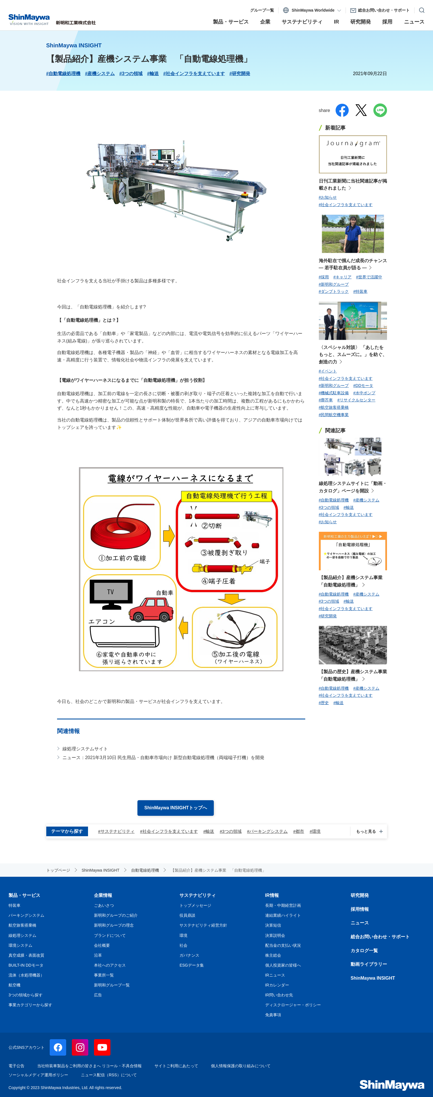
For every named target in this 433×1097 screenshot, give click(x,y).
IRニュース (275, 975)
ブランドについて (110, 935)
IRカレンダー (277, 985)
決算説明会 (275, 935)
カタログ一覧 (364, 950)
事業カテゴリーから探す (30, 1005)
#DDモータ (363, 385)
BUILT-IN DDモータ (26, 965)
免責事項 (273, 1015)
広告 (98, 995)
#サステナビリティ (116, 831)
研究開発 (360, 895)
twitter (361, 110)
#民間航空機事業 (334, 414)
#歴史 (324, 702)
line (380, 110)
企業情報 (103, 895)
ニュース (360, 922)
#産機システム (100, 73)
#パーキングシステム (267, 831)
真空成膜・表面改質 (26, 955)
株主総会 (273, 955)
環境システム (20, 945)
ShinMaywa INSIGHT (373, 978)
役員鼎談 (187, 915)
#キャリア (342, 277)
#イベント (328, 371)
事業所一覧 (104, 975)
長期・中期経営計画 (283, 905)
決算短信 (273, 925)
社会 (183, 945)
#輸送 (153, 73)
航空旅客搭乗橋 (22, 925)
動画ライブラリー (369, 964)
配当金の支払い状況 (283, 945)
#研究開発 (239, 73)
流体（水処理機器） (26, 975)
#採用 (324, 277)
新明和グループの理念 (114, 925)
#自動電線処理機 (63, 73)
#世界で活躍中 (369, 277)
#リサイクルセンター (356, 400)
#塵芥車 (326, 400)
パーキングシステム (26, 915)
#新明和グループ (334, 284)
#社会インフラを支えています (194, 73)
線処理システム (22, 935)
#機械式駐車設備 (334, 393)
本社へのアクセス (110, 965)
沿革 (98, 955)
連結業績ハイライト (283, 915)
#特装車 (360, 291)
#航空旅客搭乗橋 (334, 407)
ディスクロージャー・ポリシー (293, 1005)
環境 (183, 935)
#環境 (315, 831)
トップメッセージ (195, 905)
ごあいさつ (104, 905)
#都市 (298, 831)
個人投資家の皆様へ (283, 965)
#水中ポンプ (364, 393)
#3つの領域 (131, 73)
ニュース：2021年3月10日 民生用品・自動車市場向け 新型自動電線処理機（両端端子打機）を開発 (163, 757)
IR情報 (272, 895)
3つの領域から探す (26, 995)
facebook (342, 110)
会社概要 (102, 945)
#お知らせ (328, 197)
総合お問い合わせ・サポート (380, 936)
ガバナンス (189, 955)
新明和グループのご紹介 (116, 915)
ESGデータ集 (191, 965)
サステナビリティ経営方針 (203, 925)
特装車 (14, 905)
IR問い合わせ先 (279, 995)
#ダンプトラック (334, 291)
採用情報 (360, 909)
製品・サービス (24, 895)
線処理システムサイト (85, 748)
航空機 (14, 985)
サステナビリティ (197, 895)
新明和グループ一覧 (112, 985)
